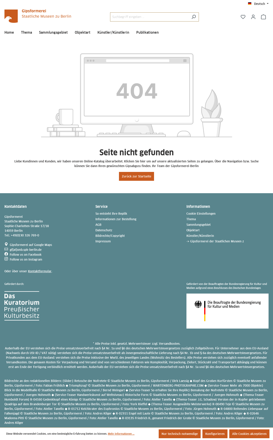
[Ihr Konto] (253, 17)
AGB (98, 224)
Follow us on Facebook (26, 254)
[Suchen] (193, 16)
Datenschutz (103, 230)
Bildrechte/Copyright (110, 236)
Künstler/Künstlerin (200, 236)
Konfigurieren (215, 434)
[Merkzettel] (243, 17)
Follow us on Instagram (26, 259)
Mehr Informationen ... (121, 433)
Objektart (193, 230)
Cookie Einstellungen (201, 213)
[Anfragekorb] (263, 17)
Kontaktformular (39, 271)
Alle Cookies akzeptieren (249, 434)
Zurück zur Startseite (136, 176)
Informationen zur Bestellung (115, 219)
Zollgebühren (204, 348)
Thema (191, 219)
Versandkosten (169, 343)
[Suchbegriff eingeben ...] (149, 16)
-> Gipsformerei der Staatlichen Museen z (215, 241)
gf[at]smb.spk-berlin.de (26, 249)
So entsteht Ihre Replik (111, 213)
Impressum (103, 241)
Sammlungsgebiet (198, 224)
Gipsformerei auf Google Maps (31, 245)
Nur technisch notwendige (180, 434)
